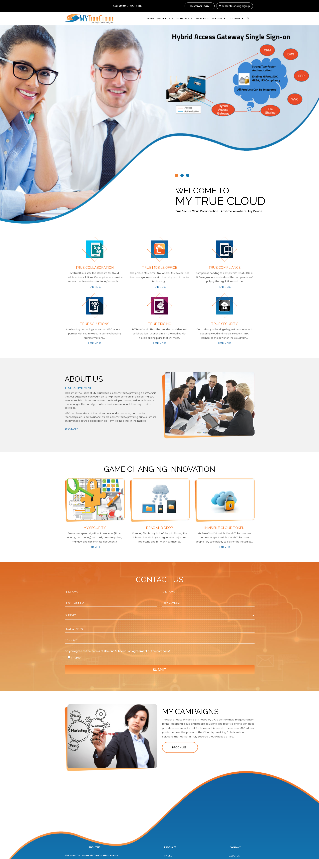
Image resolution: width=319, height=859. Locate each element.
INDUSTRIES (184, 18)
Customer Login (199, 6)
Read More (94, 295)
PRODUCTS (165, 18)
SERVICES (202, 18)
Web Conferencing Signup (234, 6)
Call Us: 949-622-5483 (127, 6)
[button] (176, 175)
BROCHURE (179, 755)
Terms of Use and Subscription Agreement (119, 666)
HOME (150, 18)
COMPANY (236, 18)
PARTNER (218, 18)
